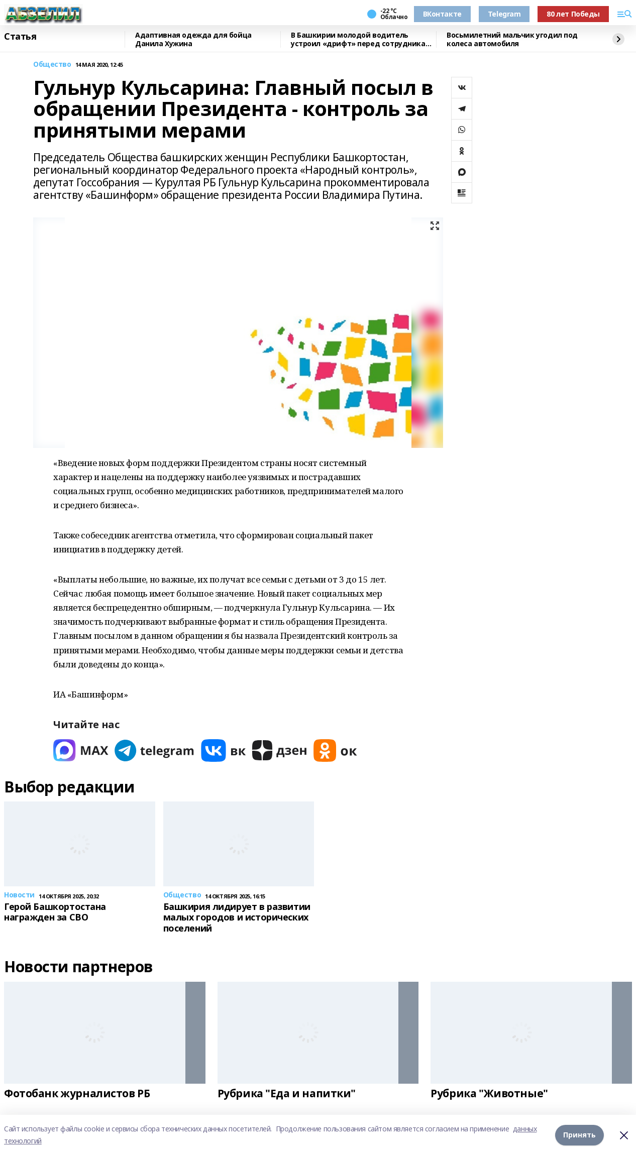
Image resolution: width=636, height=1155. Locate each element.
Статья (20, 36)
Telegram (504, 14)
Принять (579, 1134)
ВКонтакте (442, 14)
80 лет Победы (573, 14)
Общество (52, 64)
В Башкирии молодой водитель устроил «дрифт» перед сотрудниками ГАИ (363, 39)
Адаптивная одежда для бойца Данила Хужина (193, 39)
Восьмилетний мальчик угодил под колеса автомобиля (512, 39)
